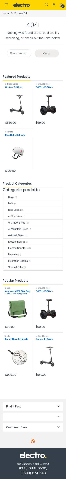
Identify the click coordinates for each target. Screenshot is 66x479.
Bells (8, 203)
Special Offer (13, 267)
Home (6, 13)
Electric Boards (14, 241)
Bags (8, 197)
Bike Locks (12, 209)
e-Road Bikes (11, 84)
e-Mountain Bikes (15, 228)
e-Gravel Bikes (43, 84)
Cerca (46, 53)
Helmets (9, 132)
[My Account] (54, 5)
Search (47, 5)
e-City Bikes (12, 216)
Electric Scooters (15, 247)
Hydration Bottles (15, 260)
